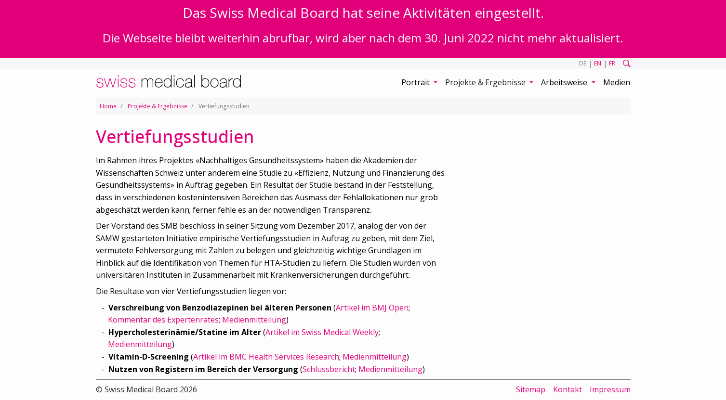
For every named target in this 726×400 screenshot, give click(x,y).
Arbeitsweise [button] (565, 82)
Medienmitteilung (254, 319)
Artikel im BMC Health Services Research (266, 356)
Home (108, 106)
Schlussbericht (329, 369)
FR (612, 63)
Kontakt (567, 389)
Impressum (610, 389)
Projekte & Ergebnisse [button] (486, 82)
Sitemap (530, 389)
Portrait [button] (416, 82)
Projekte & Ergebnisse (157, 106)
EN (597, 63)
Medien (616, 82)
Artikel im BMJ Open (372, 307)
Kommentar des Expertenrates (163, 319)
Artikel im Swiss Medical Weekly (322, 332)
